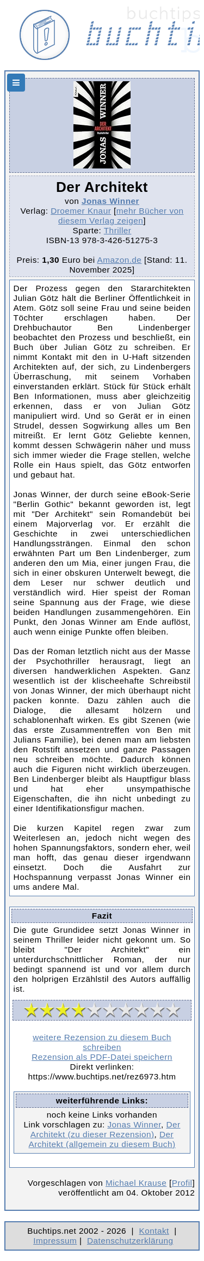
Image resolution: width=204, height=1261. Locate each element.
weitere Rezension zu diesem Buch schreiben (102, 1042)
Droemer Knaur (81, 210)
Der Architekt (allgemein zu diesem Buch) (101, 1139)
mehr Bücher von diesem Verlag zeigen (120, 215)
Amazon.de (119, 259)
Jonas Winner (110, 201)
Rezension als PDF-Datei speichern (102, 1056)
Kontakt (154, 1230)
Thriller (118, 230)
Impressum (55, 1240)
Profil (182, 1182)
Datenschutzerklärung (130, 1240)
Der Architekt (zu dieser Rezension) (105, 1129)
